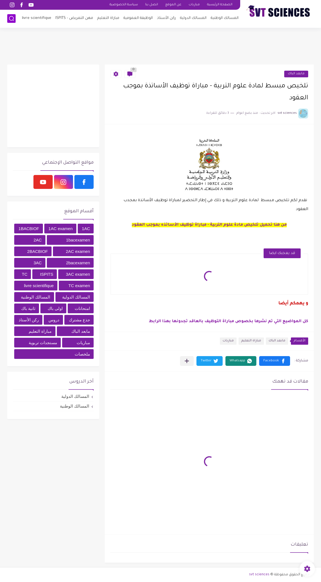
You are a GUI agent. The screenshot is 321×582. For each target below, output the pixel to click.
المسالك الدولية (193, 18)
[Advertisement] (160, 45)
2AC (37, 240)
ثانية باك (28, 308)
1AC (86, 228)
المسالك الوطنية (225, 18)
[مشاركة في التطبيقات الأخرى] (187, 361)
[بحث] (11, 18)
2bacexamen (78, 262)
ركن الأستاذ (166, 18)
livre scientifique (36, 18)
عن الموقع (173, 5)
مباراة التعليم (108, 18)
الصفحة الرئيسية (219, 5)
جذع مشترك (79, 319)
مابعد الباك (296, 74)
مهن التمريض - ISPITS (74, 18)
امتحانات (82, 308)
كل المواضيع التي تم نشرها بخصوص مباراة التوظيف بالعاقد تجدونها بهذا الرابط (228, 321)
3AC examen (78, 274)
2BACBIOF (37, 251)
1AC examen (60, 228)
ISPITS (47, 274)
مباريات (194, 5)
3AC (37, 262)
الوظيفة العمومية (138, 18)
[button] (274, 361)
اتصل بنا (151, 5)
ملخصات (82, 354)
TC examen (79, 285)
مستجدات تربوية (43, 342)
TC (24, 274)
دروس (53, 319)
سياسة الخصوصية (124, 5)
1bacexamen (78, 240)
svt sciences (259, 575)
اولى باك (55, 308)
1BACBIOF (28, 228)
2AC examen (78, 251)
